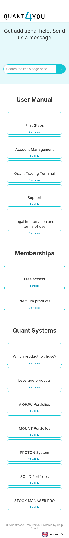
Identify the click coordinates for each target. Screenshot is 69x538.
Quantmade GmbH (21, 525)
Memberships (34, 253)
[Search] (61, 69)
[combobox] (52, 534)
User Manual (34, 99)
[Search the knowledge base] (34, 69)
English (50, 534)
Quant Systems (34, 330)
